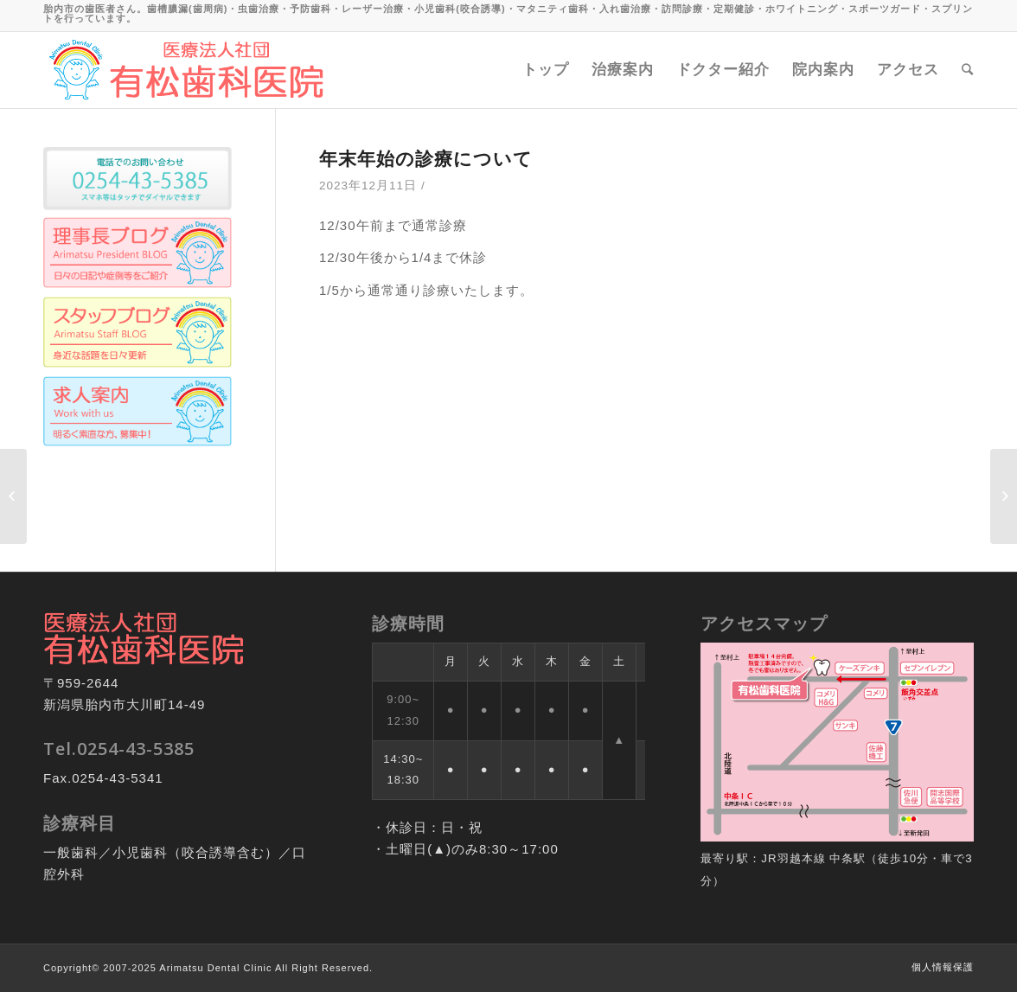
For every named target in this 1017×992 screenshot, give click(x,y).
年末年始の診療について (426, 158)
